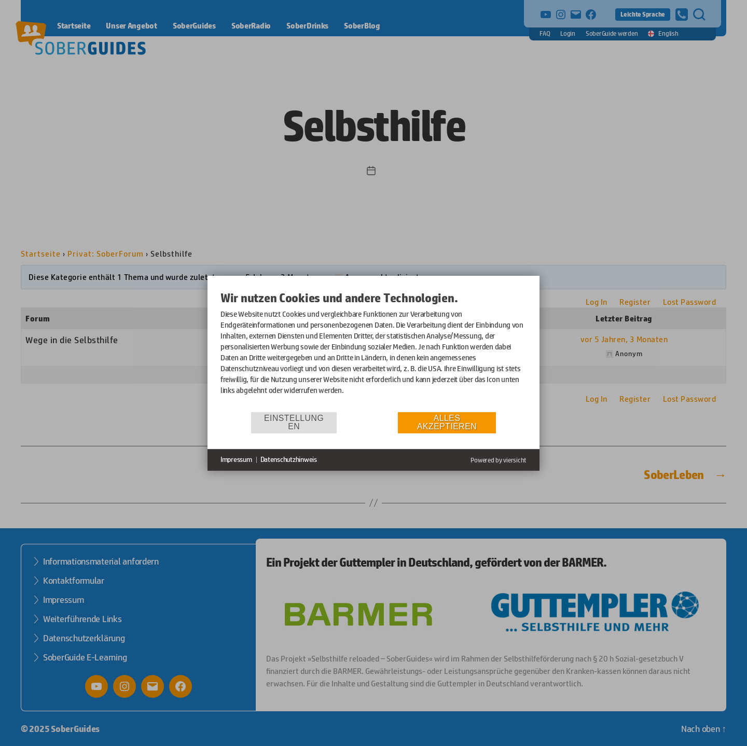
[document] (373, 350)
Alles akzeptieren (447, 422)
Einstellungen (294, 422)
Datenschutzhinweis (288, 459)
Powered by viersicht (499, 460)
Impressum (236, 459)
